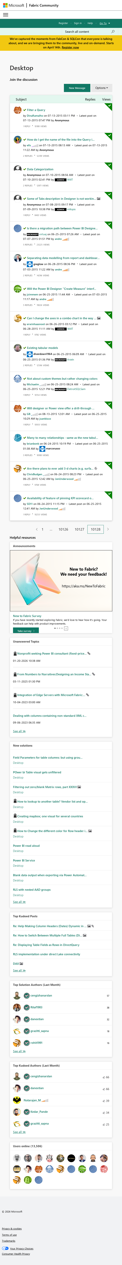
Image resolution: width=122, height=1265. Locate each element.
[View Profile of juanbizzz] (45, 418)
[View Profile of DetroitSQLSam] (76, 389)
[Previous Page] (35, 529)
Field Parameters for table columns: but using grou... (48, 757)
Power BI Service (24, 860)
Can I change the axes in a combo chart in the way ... (62, 318)
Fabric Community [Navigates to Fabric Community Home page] (43, 5)
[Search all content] (90, 31)
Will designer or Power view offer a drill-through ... (60, 408)
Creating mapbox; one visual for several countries (50, 816)
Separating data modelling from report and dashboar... (63, 258)
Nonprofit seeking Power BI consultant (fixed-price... (52, 653)
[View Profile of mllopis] (71, 209)
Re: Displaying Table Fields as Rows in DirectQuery (46, 945)
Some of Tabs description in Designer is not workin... (62, 199)
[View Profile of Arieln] (70, 359)
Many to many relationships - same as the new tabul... (62, 438)
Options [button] (100, 88)
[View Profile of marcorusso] (53, 448)
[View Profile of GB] (28, 414)
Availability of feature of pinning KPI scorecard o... (60, 498)
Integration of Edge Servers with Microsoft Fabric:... (51, 695)
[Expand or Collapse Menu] (5, 15)
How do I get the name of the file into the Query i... (61, 139)
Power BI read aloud (26, 846)
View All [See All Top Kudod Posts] (19, 970)
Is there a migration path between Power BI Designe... (62, 228)
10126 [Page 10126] (63, 529)
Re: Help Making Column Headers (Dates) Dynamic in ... (50, 926)
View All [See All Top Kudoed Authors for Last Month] (19, 1132)
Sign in (78, 23)
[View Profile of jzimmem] (32, 294)
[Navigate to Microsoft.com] (13, 5)
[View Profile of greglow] (38, 264)
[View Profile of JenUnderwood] (64, 479)
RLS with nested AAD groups (32, 890)
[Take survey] (26, 630)
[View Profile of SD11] (30, 504)
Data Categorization (40, 169)
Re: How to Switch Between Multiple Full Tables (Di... (48, 935)
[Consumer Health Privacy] (61, 1254)
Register (63, 23)
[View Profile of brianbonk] (33, 443)
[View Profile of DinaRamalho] (35, 115)
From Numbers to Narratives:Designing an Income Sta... (54, 674)
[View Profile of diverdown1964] (42, 354)
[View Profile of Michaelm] (33, 384)
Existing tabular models (42, 348)
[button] (77, 88)
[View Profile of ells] (29, 145)
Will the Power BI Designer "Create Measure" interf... (61, 289)
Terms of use (9, 1234)
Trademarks (8, 1240)
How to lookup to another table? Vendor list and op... (52, 801)
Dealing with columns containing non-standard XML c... (49, 716)
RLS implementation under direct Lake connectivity (46, 954)
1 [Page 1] (43, 529)
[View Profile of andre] (58, 239)
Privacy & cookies (12, 1228)
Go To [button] (103, 23)
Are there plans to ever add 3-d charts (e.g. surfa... (60, 468)
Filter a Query (36, 110)
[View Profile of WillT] (70, 179)
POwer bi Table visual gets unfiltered (37, 772)
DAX (16, 964)
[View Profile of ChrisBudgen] (34, 474)
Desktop (18, 763)
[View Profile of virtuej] (43, 234)
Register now (70, 47)
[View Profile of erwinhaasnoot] (36, 324)
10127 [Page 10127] (79, 529)
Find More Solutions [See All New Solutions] (19, 902)
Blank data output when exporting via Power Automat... (50, 875)
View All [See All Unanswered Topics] (19, 731)
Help (90, 23)
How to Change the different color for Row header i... (52, 831)
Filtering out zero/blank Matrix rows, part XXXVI (45, 787)
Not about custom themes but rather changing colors (62, 378)
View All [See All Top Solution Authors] (19, 1051)
